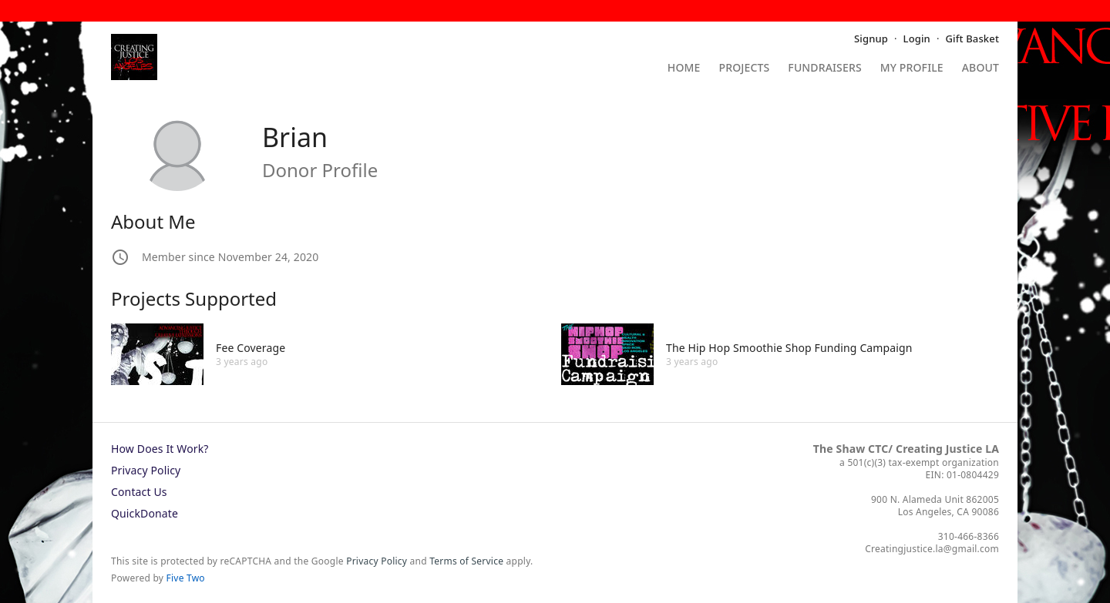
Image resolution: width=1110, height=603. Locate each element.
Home (684, 68)
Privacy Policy (145, 470)
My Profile (912, 68)
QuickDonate (144, 513)
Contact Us (139, 491)
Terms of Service (466, 561)
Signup (871, 38)
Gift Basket (972, 38)
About (980, 68)
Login (916, 38)
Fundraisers (824, 68)
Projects (744, 68)
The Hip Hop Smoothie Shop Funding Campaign (789, 347)
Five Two (185, 578)
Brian (295, 137)
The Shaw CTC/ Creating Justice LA (906, 448)
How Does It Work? (160, 448)
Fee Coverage (250, 347)
